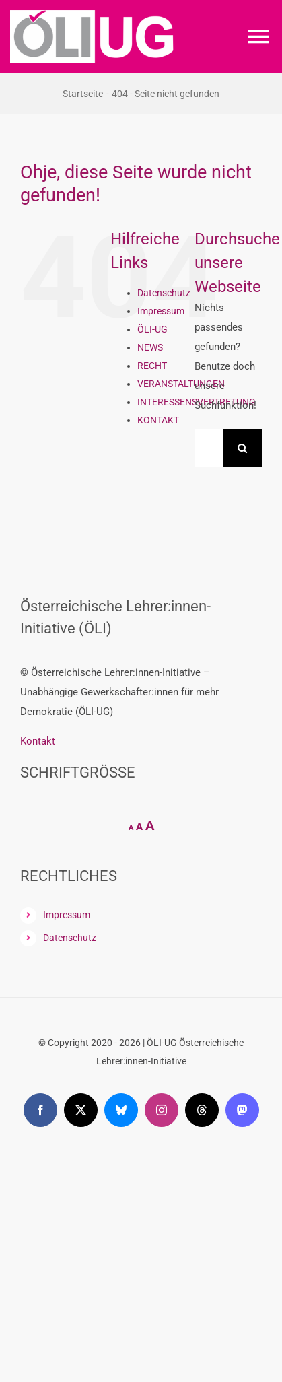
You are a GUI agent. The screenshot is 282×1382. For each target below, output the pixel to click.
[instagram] (161, 1110)
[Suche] (242, 448)
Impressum (160, 311)
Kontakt (37, 741)
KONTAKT (158, 420)
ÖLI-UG (152, 329)
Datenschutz (163, 292)
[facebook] (40, 1110)
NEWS (150, 347)
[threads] (202, 1110)
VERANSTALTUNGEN (181, 383)
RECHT (152, 365)
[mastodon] (242, 1110)
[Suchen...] (209, 448)
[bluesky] (121, 1110)
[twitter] (81, 1110)
